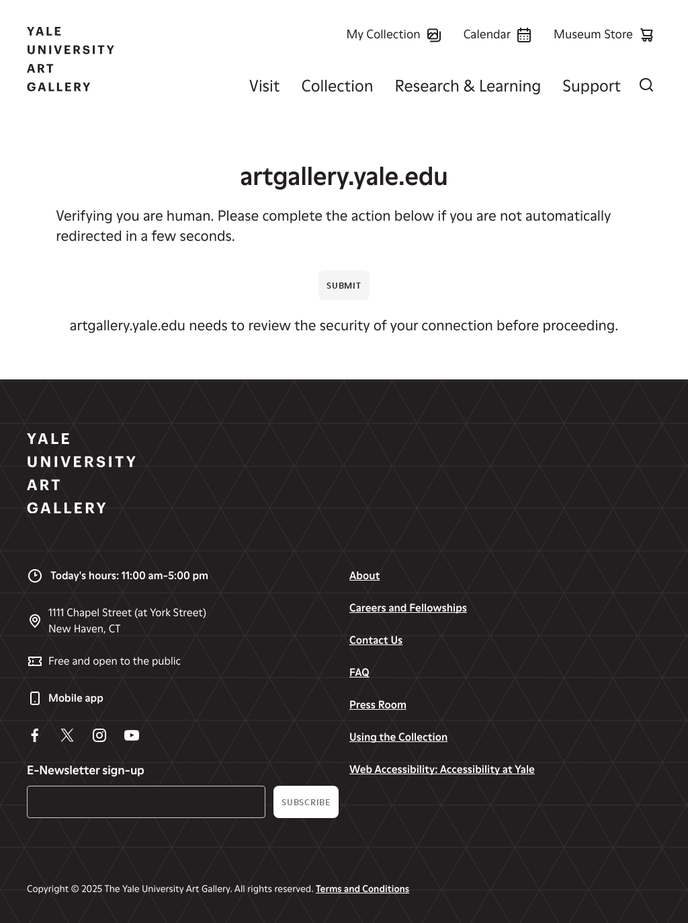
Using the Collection (398, 737)
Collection (337, 86)
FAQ (359, 672)
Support (591, 86)
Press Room (377, 704)
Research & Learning (468, 86)
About (364, 575)
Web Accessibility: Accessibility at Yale (442, 769)
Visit (264, 86)
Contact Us (375, 640)
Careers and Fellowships (408, 607)
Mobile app (65, 698)
